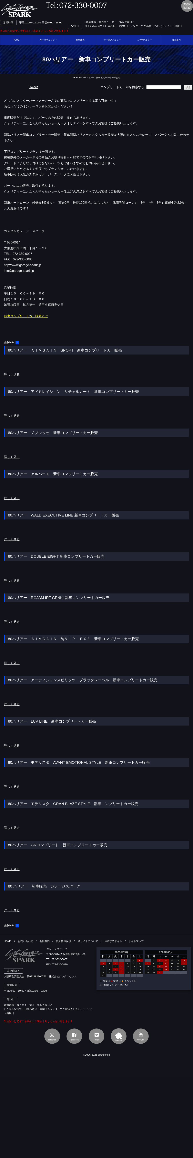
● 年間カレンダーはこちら (114, 984)
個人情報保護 (63, 941)
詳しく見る (12, 374)
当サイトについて (88, 941)
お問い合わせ (25, 941)
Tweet (33, 87)
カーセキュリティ (48, 40)
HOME (16, 40)
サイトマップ (136, 941)
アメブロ (119, 1036)
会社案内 (44, 941)
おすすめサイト (113, 941)
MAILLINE (187, 5)
